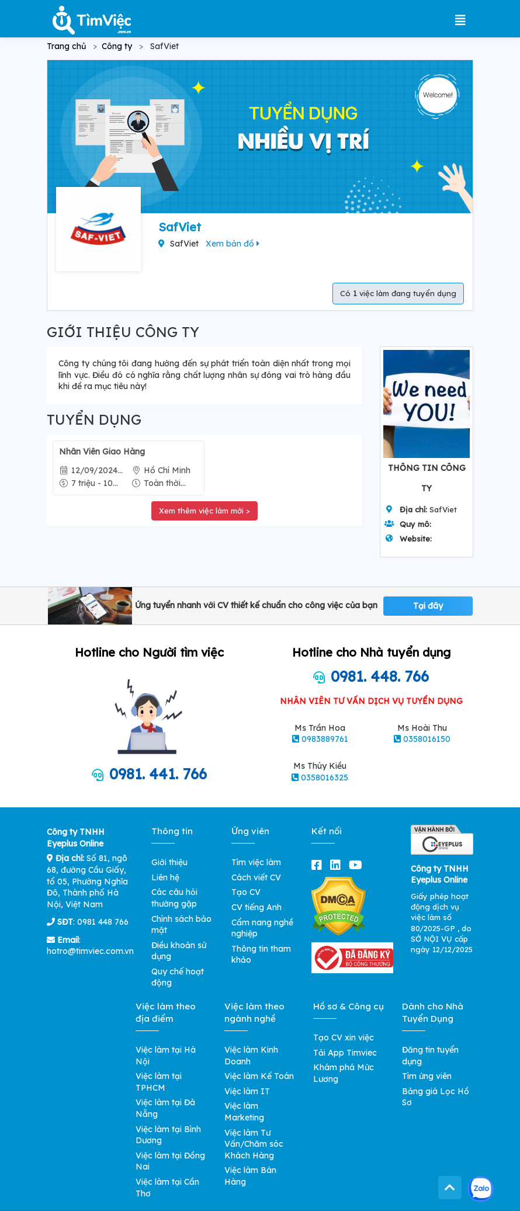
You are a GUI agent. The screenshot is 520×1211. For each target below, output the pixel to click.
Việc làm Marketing (244, 1112)
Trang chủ (66, 46)
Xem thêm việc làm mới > (204, 510)
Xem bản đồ (232, 243)
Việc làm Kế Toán (259, 1076)
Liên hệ (165, 877)
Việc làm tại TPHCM (159, 1082)
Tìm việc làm (256, 862)
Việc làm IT (247, 1091)
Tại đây (428, 606)
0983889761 (324, 739)
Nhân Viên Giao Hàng (102, 451)
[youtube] (358, 865)
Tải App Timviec (345, 1052)
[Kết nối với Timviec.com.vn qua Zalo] (480, 1189)
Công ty (117, 46)
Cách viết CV (256, 877)
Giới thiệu (169, 862)
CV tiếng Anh (256, 907)
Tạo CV (246, 892)
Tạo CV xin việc (343, 1037)
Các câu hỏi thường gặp (174, 898)
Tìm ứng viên (427, 1076)
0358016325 (324, 777)
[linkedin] (337, 865)
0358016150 (426, 739)
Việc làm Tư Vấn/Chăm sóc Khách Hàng (253, 1144)
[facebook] (319, 865)
